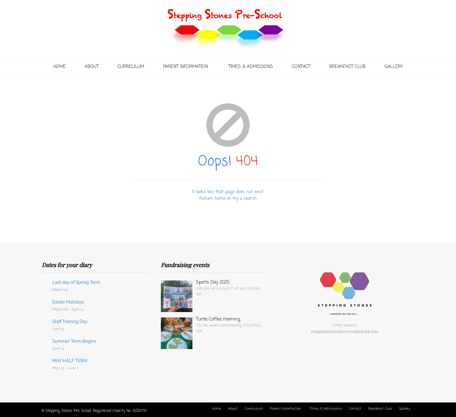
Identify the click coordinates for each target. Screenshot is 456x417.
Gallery (394, 67)
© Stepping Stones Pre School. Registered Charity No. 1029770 (94, 411)
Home (59, 67)
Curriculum (131, 67)
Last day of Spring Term (76, 282)
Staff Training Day (70, 321)
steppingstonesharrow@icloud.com (344, 331)
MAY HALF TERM (69, 360)
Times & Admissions (250, 67)
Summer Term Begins (74, 341)
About (92, 67)
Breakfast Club (347, 67)
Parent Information (186, 67)
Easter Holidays (68, 301)
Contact (301, 67)
